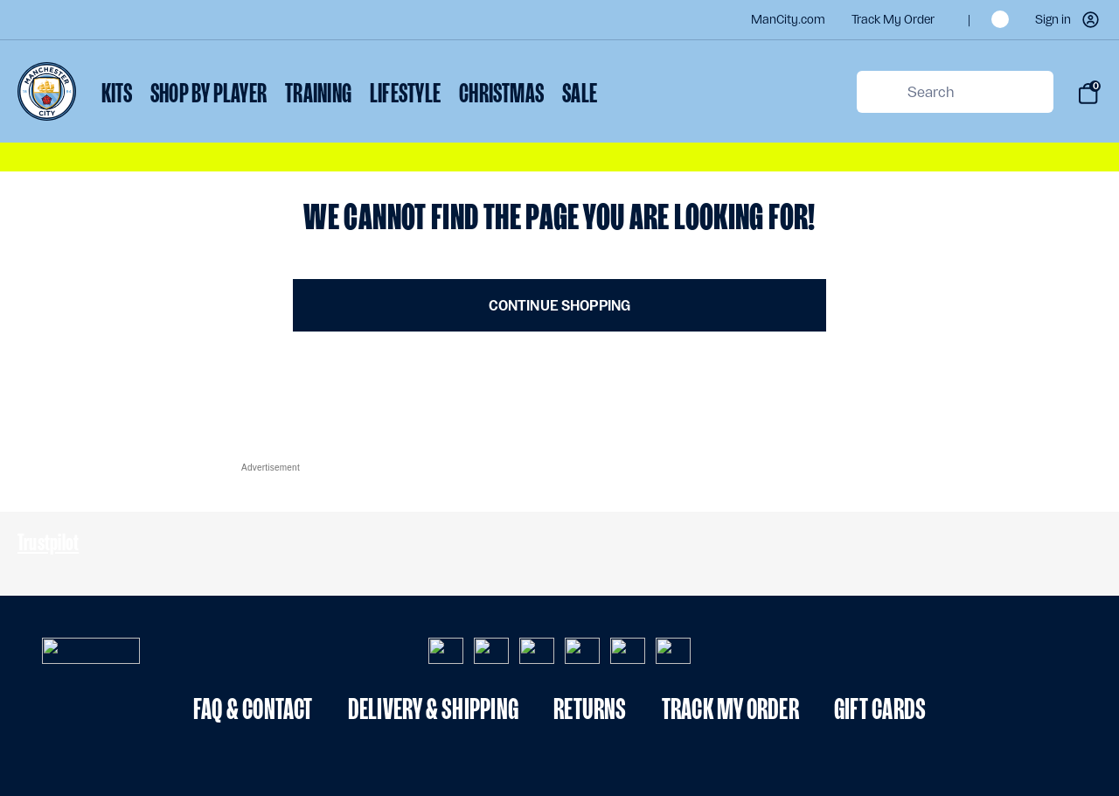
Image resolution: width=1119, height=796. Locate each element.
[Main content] (559, 264)
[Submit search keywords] (878, 92)
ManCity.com (788, 19)
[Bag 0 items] (1088, 93)
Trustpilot (48, 542)
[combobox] (955, 92)
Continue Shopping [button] (559, 305)
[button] (1068, 20)
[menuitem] (117, 96)
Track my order (893, 19)
